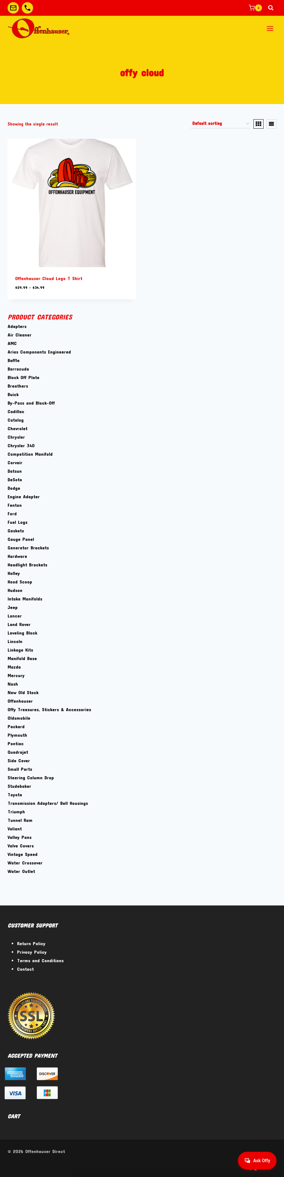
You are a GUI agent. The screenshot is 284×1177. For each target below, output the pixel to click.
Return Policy (31, 943)
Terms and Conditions (40, 960)
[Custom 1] (13, 8)
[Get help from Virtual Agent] (257, 1160)
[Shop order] (221, 124)
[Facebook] (237, 1167)
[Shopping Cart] (255, 7)
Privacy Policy (32, 952)
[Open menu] (269, 28)
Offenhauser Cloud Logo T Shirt (48, 278)
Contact (25, 969)
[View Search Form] (270, 8)
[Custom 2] (27, 8)
